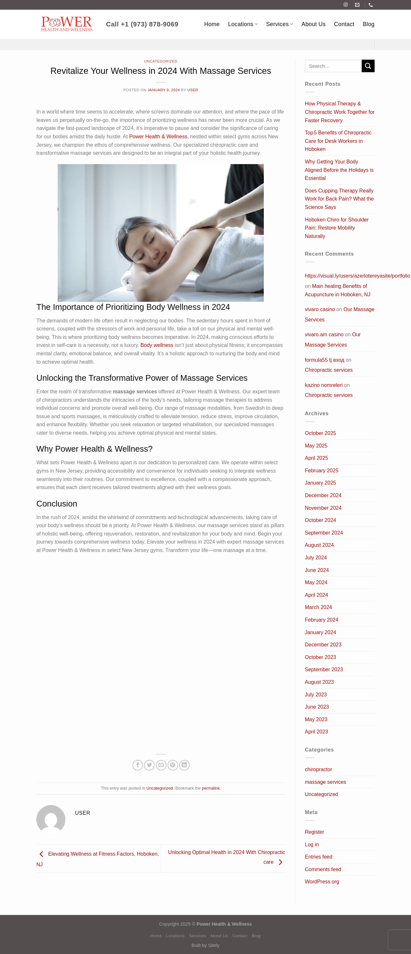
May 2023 (316, 719)
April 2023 (316, 731)
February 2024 (322, 620)
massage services (325, 782)
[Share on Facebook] (137, 765)
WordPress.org (322, 881)
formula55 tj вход (324, 360)
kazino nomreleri (324, 385)
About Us (313, 24)
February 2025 (322, 470)
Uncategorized (160, 61)
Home (212, 24)
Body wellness (156, 345)
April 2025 (316, 458)
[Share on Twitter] (149, 765)
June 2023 (317, 707)
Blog (369, 24)
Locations (243, 24)
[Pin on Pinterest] (172, 765)
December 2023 (323, 644)
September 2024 (324, 533)
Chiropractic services (329, 370)
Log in (312, 844)
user (192, 90)
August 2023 (319, 682)
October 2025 (320, 433)
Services (279, 24)
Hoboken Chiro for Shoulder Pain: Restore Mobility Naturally (337, 228)
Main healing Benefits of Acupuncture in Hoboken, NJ (338, 290)
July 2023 (316, 694)
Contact (344, 24)
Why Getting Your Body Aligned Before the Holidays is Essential (339, 170)
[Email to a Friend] (161, 765)
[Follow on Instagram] (346, 5)
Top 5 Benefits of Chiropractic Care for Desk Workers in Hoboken (338, 141)
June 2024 (317, 570)
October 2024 (320, 520)
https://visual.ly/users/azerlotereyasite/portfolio (357, 276)
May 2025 (316, 445)
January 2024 (320, 632)
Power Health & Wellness (158, 136)
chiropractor (318, 769)
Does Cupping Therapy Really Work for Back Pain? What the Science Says (339, 199)
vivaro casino (320, 309)
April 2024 (316, 595)
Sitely (213, 945)
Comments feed (323, 869)
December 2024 (323, 495)
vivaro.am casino (324, 334)
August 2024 (319, 545)
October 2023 (320, 657)
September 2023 (324, 669)
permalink (211, 788)
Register (314, 832)
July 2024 (316, 557)
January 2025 (320, 483)
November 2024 (323, 508)
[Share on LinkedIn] (184, 765)
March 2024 (318, 607)
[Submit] (368, 66)
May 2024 (316, 582)
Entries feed (318, 857)
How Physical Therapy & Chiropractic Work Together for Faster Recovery (340, 112)
